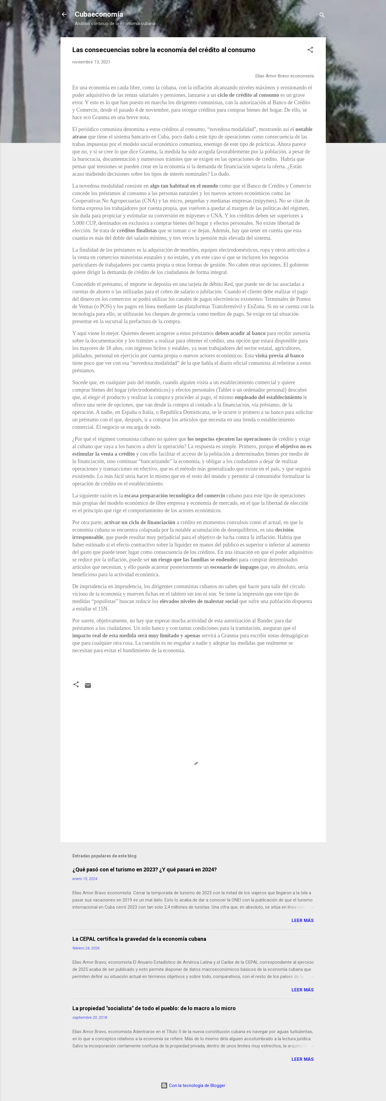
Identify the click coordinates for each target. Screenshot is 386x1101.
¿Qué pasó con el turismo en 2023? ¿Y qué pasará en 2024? (144, 869)
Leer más (303, 920)
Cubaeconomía (99, 14)
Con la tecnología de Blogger (193, 1085)
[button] (310, 50)
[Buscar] (322, 16)
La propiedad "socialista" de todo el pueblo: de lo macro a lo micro (154, 1008)
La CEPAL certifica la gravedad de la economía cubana (139, 939)
